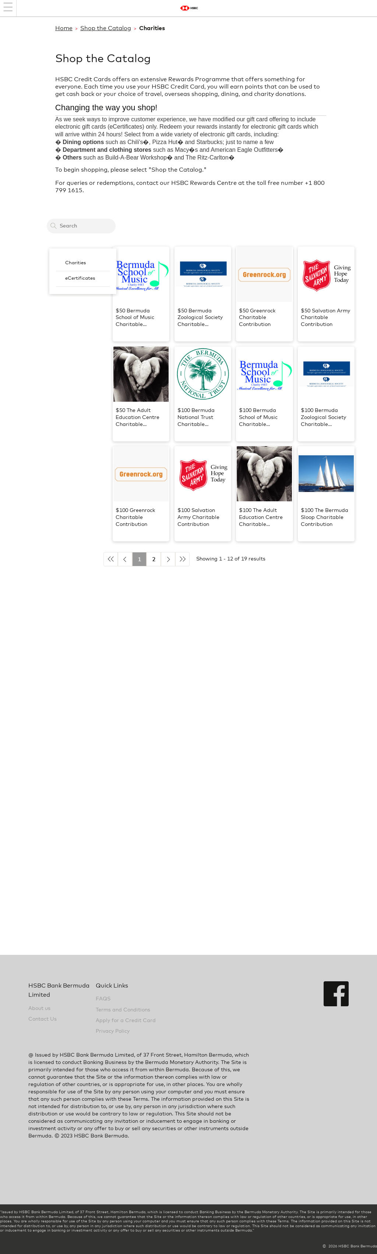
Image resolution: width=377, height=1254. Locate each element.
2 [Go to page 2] (154, 559)
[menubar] (82, 271)
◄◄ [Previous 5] (110, 559)
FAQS (103, 999)
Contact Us (42, 1019)
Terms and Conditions (123, 1010)
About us (39, 1008)
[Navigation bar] (8, 8)
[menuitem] (83, 263)
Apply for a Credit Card (126, 1020)
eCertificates (80, 278)
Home (64, 28)
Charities (75, 263)
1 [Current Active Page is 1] (139, 559)
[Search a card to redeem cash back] (81, 226)
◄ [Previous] (125, 559)
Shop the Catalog (105, 28)
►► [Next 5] (182, 559)
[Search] (53, 225)
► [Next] (168, 559)
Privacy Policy (113, 1031)
